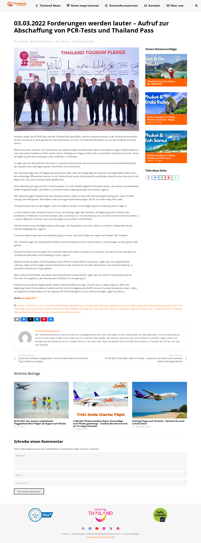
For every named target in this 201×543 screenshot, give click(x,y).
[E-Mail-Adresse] (100, 483)
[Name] (100, 475)
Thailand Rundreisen (43, 41)
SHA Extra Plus (101, 309)
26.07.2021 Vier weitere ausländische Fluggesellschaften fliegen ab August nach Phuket (40, 422)
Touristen (45, 312)
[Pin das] (169, 178)
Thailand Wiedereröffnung (26, 312)
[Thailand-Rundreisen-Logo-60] (16, 3)
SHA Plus (113, 309)
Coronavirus (64, 41)
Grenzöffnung (100, 305)
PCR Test (57, 309)
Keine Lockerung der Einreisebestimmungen (145, 305)
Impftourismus (115, 305)
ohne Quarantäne (34, 309)
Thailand (134, 309)
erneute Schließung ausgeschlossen (65, 305)
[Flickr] (103, 528)
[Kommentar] (100, 461)
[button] (196, 5)
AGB (113, 537)
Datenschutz (104, 537)
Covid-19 (43, 305)
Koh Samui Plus (174, 305)
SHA (91, 309)
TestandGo (124, 309)
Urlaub (54, 312)
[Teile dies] (155, 178)
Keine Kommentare (85, 41)
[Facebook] (90, 528)
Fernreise (88, 305)
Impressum (91, 537)
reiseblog (83, 309)
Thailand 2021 (146, 309)
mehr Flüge (19, 309)
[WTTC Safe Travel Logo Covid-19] (160, 515)
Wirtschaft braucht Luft (69, 312)
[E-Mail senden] (148, 178)
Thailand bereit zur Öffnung (168, 309)
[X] (110, 528)
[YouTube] (97, 528)
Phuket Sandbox (70, 309)
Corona (20, 305)
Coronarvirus (31, 305)
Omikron (48, 309)
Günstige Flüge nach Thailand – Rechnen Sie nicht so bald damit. (158, 422)
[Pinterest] (117, 528)
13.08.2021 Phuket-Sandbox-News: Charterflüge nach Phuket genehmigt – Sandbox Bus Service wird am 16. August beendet (100, 423)
